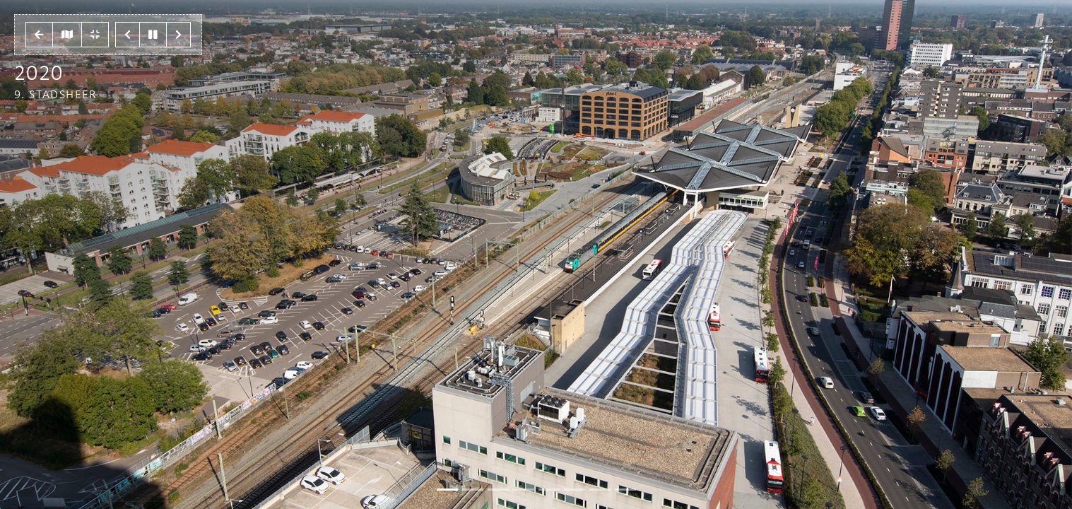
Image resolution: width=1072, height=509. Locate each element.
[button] (39, 34)
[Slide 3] (523, 489)
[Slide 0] (447, 489)
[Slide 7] (625, 489)
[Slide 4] (549, 489)
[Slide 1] (472, 489)
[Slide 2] (498, 489)
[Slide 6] (600, 489)
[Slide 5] (574, 489)
